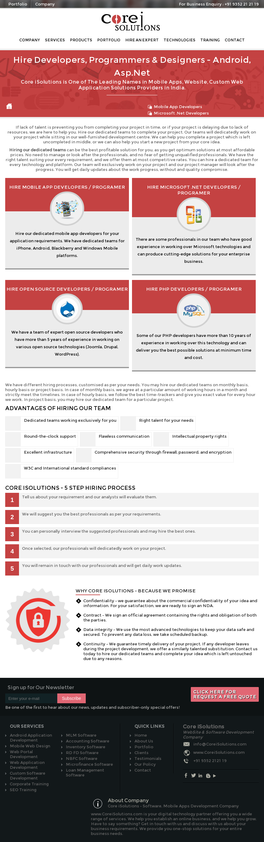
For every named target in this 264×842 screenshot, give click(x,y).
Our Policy (145, 764)
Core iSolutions (131, 21)
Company (45, 4)
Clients (141, 752)
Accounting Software (87, 740)
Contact (235, 40)
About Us (143, 740)
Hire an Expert (142, 40)
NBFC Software (81, 758)
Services (55, 40)
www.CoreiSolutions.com (219, 752)
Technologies (179, 40)
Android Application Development (31, 737)
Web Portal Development (24, 754)
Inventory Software (85, 746)
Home (9, 107)
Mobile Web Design (30, 745)
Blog (209, 775)
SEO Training (23, 789)
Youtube (216, 775)
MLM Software (81, 735)
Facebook (187, 775)
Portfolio (17, 4)
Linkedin (201, 775)
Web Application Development (27, 765)
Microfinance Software (89, 764)
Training (210, 40)
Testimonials (147, 758)
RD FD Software (82, 752)
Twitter (194, 775)
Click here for (224, 694)
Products (81, 40)
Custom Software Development (27, 775)
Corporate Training (29, 783)
